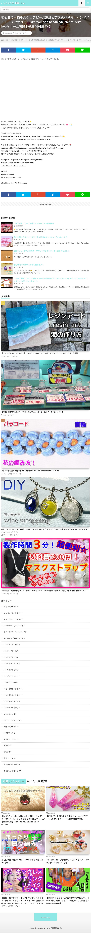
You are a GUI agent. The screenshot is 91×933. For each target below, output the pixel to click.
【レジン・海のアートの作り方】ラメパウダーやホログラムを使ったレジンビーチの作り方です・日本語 (39, 353)
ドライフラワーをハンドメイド (15, 632)
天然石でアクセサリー (12, 739)
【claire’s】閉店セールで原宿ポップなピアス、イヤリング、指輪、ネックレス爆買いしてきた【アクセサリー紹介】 (68, 900)
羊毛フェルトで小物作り (13, 771)
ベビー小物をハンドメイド (13, 689)
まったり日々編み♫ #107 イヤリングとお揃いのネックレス (22, 861)
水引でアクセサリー (11, 758)
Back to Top (45, 918)
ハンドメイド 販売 (11, 651)
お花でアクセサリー (11, 607)
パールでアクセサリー (12, 670)
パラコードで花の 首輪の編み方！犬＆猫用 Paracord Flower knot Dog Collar (30, 471)
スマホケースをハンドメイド (14, 626)
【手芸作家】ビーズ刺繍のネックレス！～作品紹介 (34, 223)
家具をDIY (7, 746)
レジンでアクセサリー (10, 356)
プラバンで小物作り (11, 682)
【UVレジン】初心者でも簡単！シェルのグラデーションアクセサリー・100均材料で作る (67, 817)
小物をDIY (7, 752)
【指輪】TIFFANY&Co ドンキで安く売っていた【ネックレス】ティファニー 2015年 (32, 412)
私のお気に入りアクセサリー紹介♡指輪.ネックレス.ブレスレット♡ (40, 237)
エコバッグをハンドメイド (13, 613)
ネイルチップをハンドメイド (14, 638)
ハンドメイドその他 (11, 657)
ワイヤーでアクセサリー (11, 535)
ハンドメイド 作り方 (12, 645)
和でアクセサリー (10, 733)
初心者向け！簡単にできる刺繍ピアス (29, 265)
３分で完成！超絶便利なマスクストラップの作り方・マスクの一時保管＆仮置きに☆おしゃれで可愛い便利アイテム (43, 591)
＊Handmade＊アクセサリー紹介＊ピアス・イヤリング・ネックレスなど (67, 861)
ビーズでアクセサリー (12, 676)
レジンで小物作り (10, 714)
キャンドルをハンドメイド (13, 619)
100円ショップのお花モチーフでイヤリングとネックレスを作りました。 (42, 251)
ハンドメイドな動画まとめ (51, 928)
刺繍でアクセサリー (22, 33)
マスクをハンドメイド (10, 593)
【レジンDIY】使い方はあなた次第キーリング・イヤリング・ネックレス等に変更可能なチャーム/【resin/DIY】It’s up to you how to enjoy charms (23, 820)
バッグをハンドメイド (12, 664)
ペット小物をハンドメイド (12, 473)
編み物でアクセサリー (12, 765)
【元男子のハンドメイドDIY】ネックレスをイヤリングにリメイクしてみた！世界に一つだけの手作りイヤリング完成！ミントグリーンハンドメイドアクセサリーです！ (22, 902)
